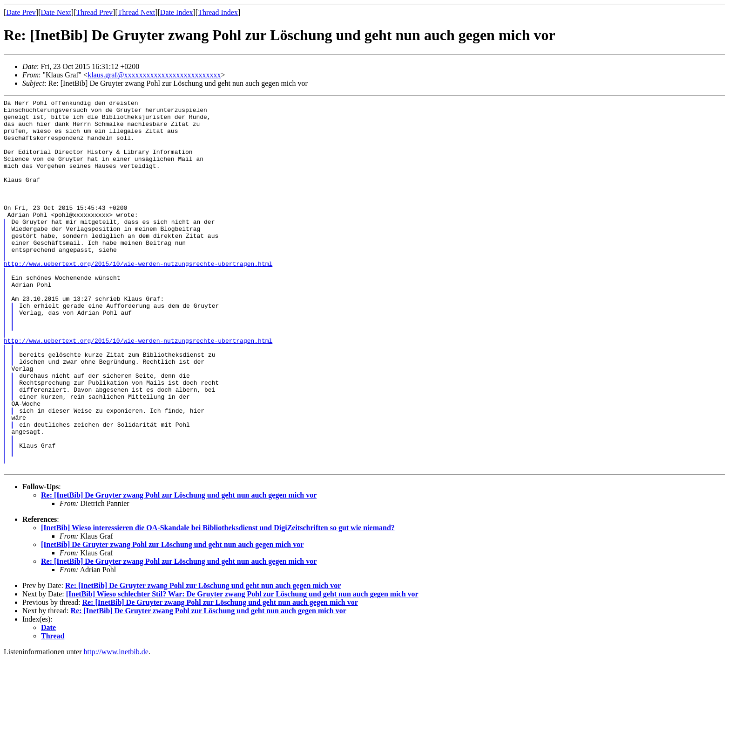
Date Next (56, 12)
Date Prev (21, 12)
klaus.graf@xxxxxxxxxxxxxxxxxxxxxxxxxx (154, 75)
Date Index (176, 12)
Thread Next (136, 12)
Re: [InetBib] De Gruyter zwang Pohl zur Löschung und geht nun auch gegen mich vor (179, 569)
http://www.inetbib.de (116, 726)
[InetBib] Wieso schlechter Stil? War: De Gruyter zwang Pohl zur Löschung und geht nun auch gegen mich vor (242, 668)
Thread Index (218, 12)
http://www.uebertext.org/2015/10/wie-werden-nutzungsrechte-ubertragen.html (138, 297)
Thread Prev (94, 12)
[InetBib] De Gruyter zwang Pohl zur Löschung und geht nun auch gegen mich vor (172, 619)
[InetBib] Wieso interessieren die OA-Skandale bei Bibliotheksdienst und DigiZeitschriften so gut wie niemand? (218, 602)
